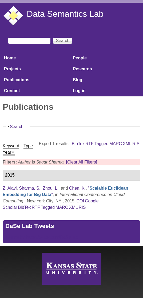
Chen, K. (77, 188)
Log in (79, 90)
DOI (80, 201)
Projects (12, 69)
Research (82, 69)
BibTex (78, 143)
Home (10, 58)
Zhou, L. (50, 188)
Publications (16, 79)
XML (127, 143)
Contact (12, 90)
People (80, 58)
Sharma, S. (29, 188)
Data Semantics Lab (65, 14)
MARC (115, 143)
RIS (136, 143)
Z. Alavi (10, 188)
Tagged (101, 143)
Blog (77, 79)
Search (16, 126)
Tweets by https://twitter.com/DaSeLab (41, 237)
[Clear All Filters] (81, 162)
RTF (89, 143)
